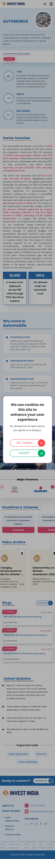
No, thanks (25, 442)
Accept (24, 453)
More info (27, 434)
